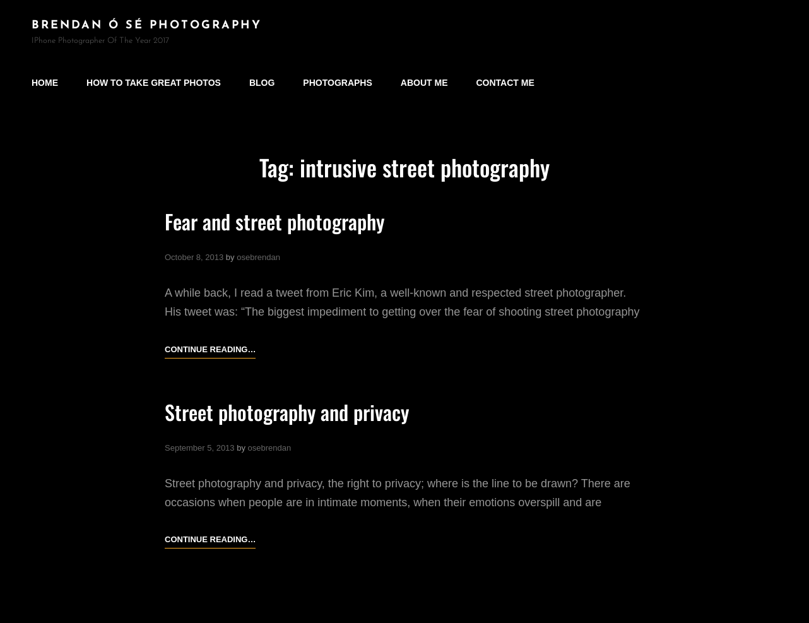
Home (45, 83)
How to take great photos (153, 83)
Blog (262, 83)
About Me (424, 83)
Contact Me (505, 83)
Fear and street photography (274, 221)
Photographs (337, 83)
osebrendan (258, 257)
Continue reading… (210, 349)
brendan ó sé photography (147, 26)
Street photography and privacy (287, 412)
